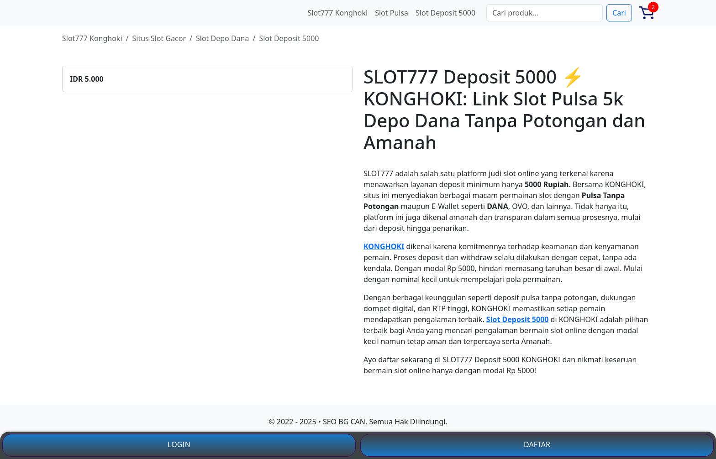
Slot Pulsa (391, 13)
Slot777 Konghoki (338, 13)
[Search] (544, 12)
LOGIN (179, 444)
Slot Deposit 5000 (445, 13)
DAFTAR (537, 444)
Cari (619, 13)
